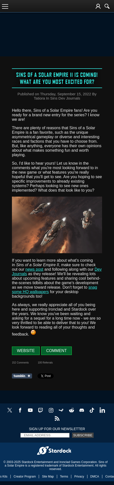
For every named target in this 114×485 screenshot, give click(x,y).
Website (26, 351)
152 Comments (20, 362)
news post (34, 269)
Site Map (48, 476)
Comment (56, 351)
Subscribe (82, 435)
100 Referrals (45, 362)
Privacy (79, 476)
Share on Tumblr (23, 375)
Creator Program (25, 476)
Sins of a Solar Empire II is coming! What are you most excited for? (57, 78)
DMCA (94, 476)
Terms (64, 476)
